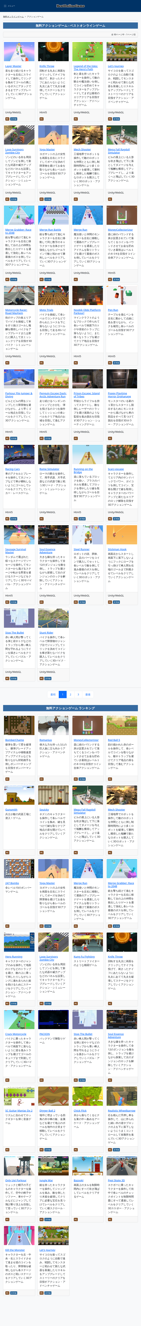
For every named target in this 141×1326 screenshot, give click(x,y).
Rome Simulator (49, 469)
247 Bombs (12, 883)
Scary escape (116, 469)
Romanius (46, 740)
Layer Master (13, 66)
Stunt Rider (46, 632)
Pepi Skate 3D (116, 1180)
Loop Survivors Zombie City (14, 151)
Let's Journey (116, 66)
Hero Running (13, 956)
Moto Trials (46, 310)
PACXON (45, 1034)
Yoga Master (47, 149)
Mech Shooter (82, 149)
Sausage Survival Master (15, 550)
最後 (88, 694)
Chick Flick (80, 1110)
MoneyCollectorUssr (120, 229)
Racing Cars (12, 469)
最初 (53, 694)
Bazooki (78, 1180)
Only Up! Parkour (15, 1180)
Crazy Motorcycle (15, 1034)
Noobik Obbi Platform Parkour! (87, 311)
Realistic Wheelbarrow (121, 1110)
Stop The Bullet (14, 632)
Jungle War (46, 1180)
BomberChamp (14, 740)
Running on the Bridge (83, 470)
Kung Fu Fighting (84, 956)
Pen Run (113, 310)
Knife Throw (47, 66)
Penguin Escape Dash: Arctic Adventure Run (53, 395)
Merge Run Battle (50, 229)
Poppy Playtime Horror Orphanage (119, 395)
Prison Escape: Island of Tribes (87, 395)
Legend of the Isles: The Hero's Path (86, 67)
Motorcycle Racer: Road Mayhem (16, 311)
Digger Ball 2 (47, 1110)
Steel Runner (81, 549)
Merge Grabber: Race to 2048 (18, 231)
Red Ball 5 (114, 740)
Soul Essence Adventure (47, 550)
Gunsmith (11, 809)
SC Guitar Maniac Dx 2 (18, 1110)
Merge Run (80, 229)
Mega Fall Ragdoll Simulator (119, 151)
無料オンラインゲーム (13, 16)
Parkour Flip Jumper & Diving (18, 395)
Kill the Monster (15, 1250)
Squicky (44, 809)
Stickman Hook (117, 549)
